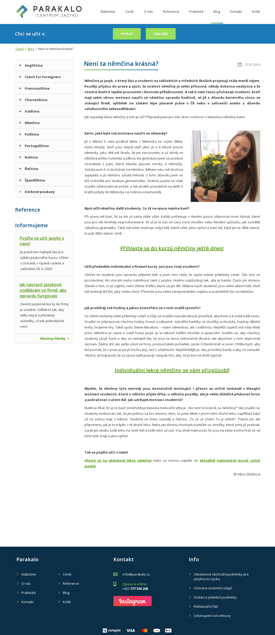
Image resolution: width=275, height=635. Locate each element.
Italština (29, 111)
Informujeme (31, 225)
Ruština (28, 157)
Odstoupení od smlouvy (212, 615)
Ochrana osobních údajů (213, 588)
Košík (256, 16)
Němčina (29, 122)
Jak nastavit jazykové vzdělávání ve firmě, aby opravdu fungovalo (43, 290)
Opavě (127, 33)
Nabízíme (108, 16)
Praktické (196, 16)
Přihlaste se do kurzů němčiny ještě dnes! (172, 248)
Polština (29, 134)
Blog (216, 16)
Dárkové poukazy (37, 191)
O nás (148, 16)
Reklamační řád (206, 606)
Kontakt (236, 16)
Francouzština (34, 88)
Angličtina (31, 65)
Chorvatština (33, 99)
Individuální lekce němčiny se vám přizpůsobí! (172, 370)
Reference (171, 16)
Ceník (129, 16)
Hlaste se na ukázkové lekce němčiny (118, 460)
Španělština (32, 180)
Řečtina (28, 168)
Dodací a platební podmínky (215, 597)
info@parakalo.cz (136, 574)
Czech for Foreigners (40, 77)
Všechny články (54, 338)
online (160, 33)
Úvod (19, 49)
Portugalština (34, 145)
